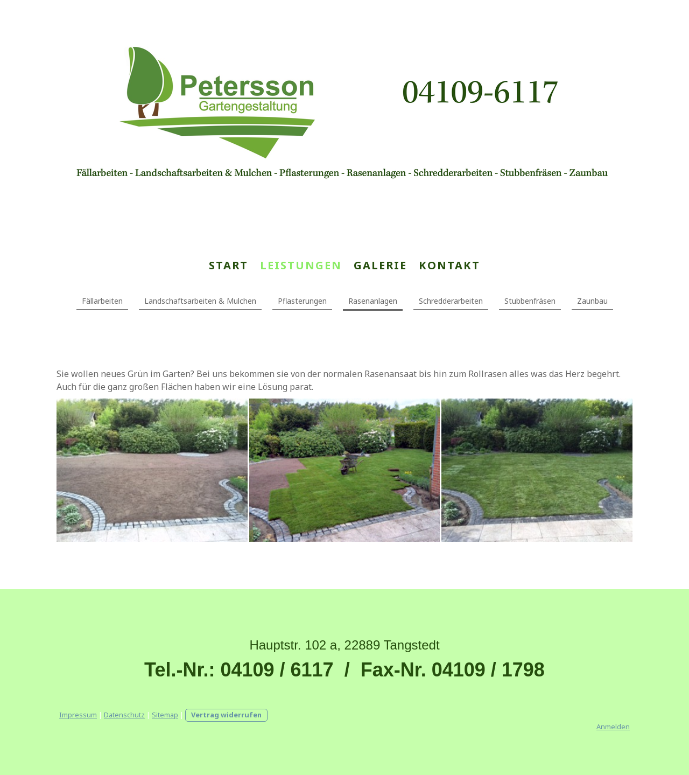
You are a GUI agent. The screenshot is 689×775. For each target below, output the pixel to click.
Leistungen (301, 265)
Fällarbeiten (102, 301)
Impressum (78, 715)
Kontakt (449, 265)
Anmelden (613, 726)
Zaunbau (592, 301)
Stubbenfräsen (530, 301)
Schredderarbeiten (451, 301)
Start (228, 265)
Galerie (380, 265)
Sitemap (165, 715)
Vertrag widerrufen (226, 715)
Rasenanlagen (372, 301)
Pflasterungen (302, 301)
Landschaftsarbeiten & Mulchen (200, 301)
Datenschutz (124, 715)
